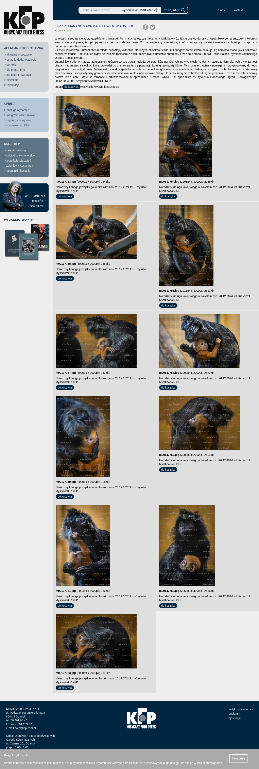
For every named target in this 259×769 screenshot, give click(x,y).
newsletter (12, 79)
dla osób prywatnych (19, 74)
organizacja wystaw (18, 120)
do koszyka (71, 86)
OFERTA (10, 103)
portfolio (11, 64)
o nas (221, 10)
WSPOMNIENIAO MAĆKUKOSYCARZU (35, 201)
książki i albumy (16, 150)
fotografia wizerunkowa (20, 115)
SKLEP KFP (12, 144)
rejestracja (13, 85)
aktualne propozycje (19, 54)
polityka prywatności (240, 709)
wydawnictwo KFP (18, 125)
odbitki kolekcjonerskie (20, 155)
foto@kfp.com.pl (25, 728)
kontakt (238, 10)
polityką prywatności (98, 763)
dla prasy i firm (15, 69)
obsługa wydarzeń (17, 110)
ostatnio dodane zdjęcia (21, 59)
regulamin (234, 713)
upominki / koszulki (18, 170)
